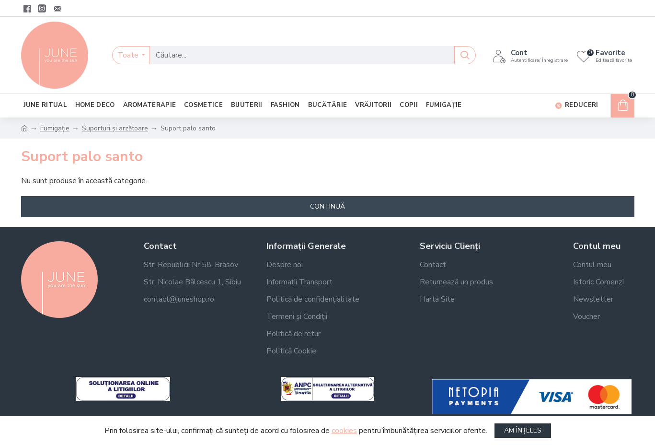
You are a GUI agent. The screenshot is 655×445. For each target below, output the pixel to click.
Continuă (327, 206)
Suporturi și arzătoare (115, 128)
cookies (344, 430)
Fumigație (54, 128)
